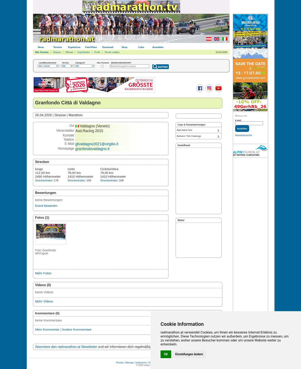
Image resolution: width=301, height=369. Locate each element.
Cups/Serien (83, 52)
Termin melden (112, 52)
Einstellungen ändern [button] (189, 354)
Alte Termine (103, 63)
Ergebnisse (74, 47)
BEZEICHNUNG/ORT (121, 63)
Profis (97, 52)
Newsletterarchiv (243, 135)
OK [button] (166, 354)
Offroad (69, 52)
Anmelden (157, 47)
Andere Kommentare (77, 329)
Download (107, 47)
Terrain (65, 63)
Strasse (57, 52)
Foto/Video (91, 47)
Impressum (141, 362)
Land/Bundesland (47, 63)
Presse (119, 362)
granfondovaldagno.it (92, 149)
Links (141, 47)
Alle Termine (42, 52)
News (41, 47)
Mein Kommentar (47, 329)
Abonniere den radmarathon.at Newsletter (66, 347)
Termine (57, 47)
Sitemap (129, 362)
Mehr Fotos (43, 273)
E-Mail (238, 120)
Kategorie (80, 63)
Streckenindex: (44, 180)
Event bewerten (46, 205)
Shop (125, 47)
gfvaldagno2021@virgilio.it (96, 144)
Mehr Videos (44, 301)
